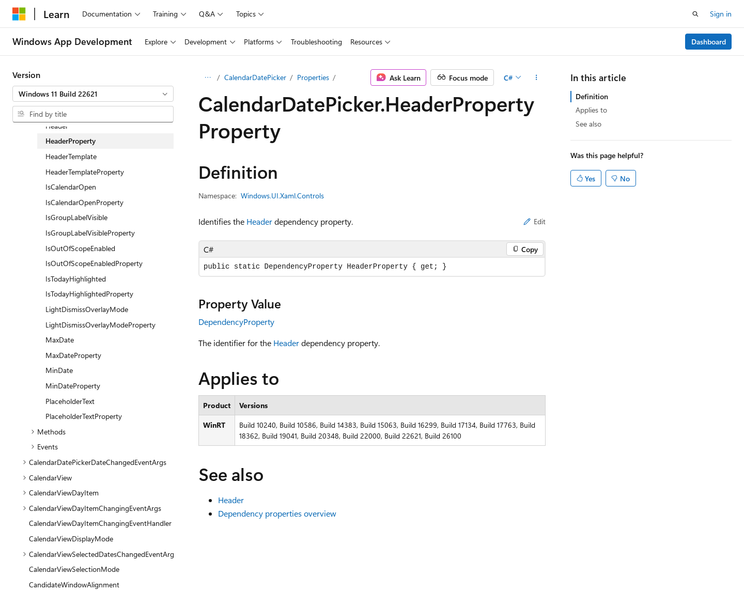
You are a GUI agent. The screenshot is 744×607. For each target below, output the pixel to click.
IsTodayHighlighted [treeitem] (75, 279)
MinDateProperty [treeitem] (72, 386)
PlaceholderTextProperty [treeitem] (83, 416)
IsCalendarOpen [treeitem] (70, 187)
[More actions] (537, 77)
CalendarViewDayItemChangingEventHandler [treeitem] (100, 523)
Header (259, 221)
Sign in (721, 14)
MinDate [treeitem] (59, 370)
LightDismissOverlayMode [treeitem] (86, 309)
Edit (534, 221)
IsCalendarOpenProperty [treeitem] (84, 202)
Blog (449, 575)
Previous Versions (402, 575)
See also (588, 124)
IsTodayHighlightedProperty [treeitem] (89, 294)
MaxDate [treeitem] (59, 340)
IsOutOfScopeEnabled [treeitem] (80, 248)
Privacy (533, 575)
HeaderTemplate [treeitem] (71, 156)
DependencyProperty (236, 321)
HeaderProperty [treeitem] (70, 141)
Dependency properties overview (277, 513)
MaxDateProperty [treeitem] (73, 355)
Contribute (493, 575)
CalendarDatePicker (255, 77)
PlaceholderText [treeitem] (70, 401)
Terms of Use (585, 575)
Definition (592, 96)
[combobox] (93, 94)
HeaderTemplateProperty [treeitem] (84, 172)
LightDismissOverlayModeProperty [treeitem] (100, 325)
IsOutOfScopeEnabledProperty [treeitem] (94, 263)
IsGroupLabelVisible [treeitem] (76, 217)
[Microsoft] (19, 14)
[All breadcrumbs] (207, 77)
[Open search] (695, 14)
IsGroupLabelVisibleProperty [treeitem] (90, 233)
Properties (313, 77)
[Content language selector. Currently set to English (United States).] (59, 574)
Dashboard (708, 41)
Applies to (591, 110)
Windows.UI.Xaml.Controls (282, 195)
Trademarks (636, 575)
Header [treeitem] (56, 126)
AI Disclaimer (341, 575)
